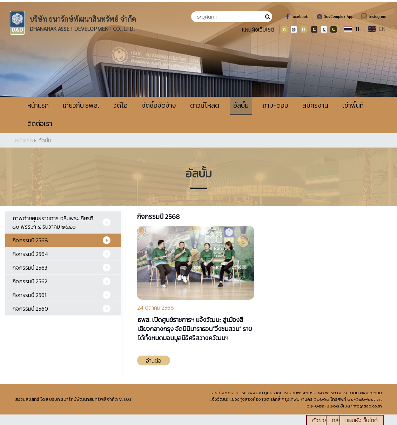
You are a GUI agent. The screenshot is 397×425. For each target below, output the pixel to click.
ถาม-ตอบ (275, 105)
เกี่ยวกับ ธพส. (81, 105)
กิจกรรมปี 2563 (29, 267)
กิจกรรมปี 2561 (29, 295)
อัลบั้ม (241, 105)
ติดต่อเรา (39, 124)
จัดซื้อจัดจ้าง (159, 105)
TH (353, 29)
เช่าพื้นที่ (353, 105)
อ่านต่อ (153, 360)
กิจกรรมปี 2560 (30, 308)
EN (376, 29)
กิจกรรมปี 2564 (30, 254)
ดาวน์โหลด (204, 105)
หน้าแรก (38, 105)
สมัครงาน (315, 105)
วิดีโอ (120, 105)
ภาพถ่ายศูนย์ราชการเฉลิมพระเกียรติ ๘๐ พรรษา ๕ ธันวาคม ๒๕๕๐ (52, 222)
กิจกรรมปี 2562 (29, 281)
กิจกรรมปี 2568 (30, 240)
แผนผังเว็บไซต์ (258, 29)
